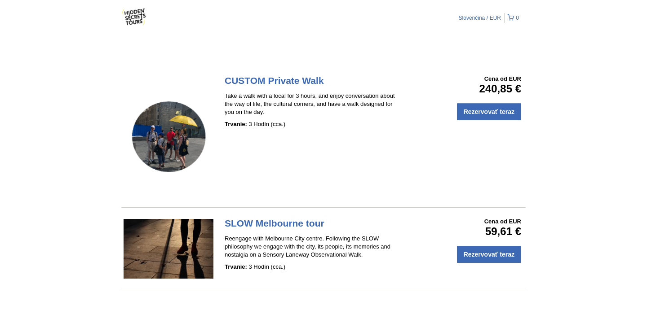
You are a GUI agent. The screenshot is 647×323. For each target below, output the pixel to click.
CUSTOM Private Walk (274, 80)
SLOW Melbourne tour (274, 223)
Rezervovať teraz (489, 111)
